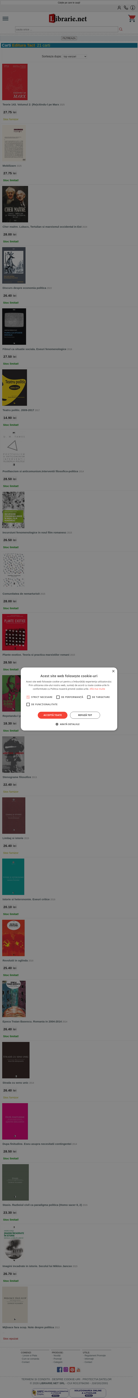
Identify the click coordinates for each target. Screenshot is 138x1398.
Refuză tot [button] (85, 715)
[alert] (69, 699)
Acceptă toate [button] (53, 715)
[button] (68, 724)
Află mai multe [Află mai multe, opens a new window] (97, 688)
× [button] (113, 671)
